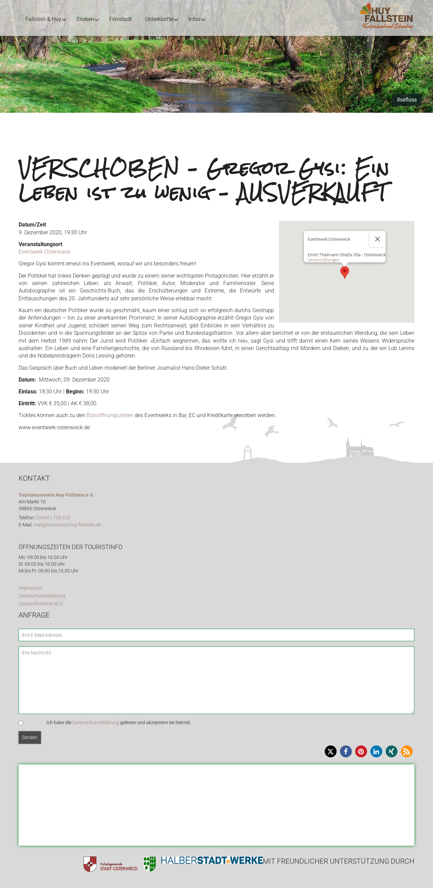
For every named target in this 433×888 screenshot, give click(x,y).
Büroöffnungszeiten (110, 415)
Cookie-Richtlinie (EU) (41, 604)
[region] (216, 56)
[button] (10, 56)
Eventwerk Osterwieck (44, 251)
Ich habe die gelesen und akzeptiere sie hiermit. (118, 722)
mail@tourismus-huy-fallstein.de (67, 525)
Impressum (30, 588)
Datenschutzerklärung (42, 596)
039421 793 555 (53, 518)
